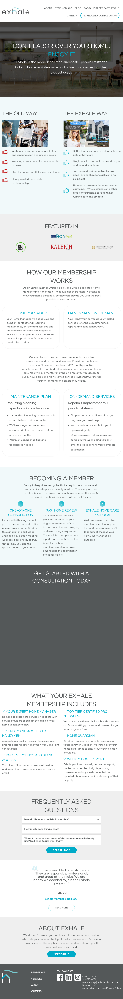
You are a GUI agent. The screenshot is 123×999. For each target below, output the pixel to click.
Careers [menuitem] (72, 15)
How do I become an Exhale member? (46, 819)
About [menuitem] (48, 8)
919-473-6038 (89, 979)
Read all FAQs (61, 850)
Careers (36, 991)
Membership (38, 972)
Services (36, 978)
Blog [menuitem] (78, 8)
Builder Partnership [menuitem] (106, 8)
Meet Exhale (61, 954)
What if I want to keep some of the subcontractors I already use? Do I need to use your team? (59, 839)
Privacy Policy (113, 988)
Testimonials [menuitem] (63, 8)
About (35, 985)
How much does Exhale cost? (41, 828)
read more (61, 907)
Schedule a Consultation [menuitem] (99, 15)
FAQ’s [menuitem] (87, 8)
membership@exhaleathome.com (100, 982)
